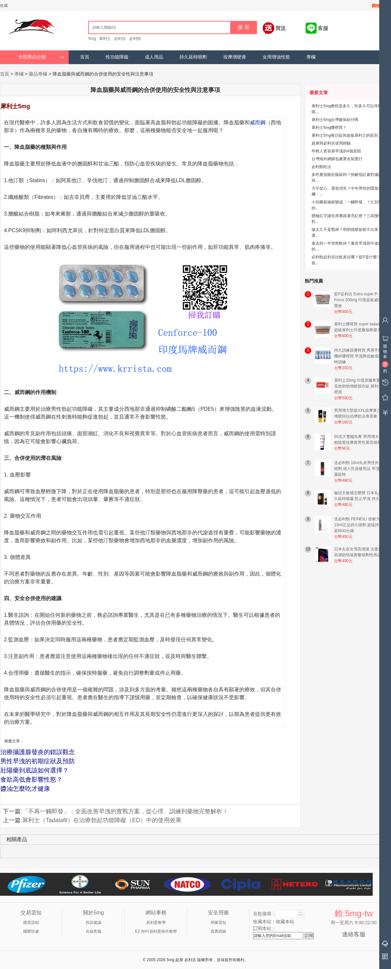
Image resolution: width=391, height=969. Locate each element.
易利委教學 (156, 922)
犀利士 (105, 38)
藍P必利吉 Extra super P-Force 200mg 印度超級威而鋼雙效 (360, 300)
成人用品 (154, 57)
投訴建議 (93, 922)
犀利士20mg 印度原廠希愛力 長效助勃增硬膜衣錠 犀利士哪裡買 (360, 386)
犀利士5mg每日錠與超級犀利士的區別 (345, 135)
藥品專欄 (38, 74)
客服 (323, 28)
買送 (280, 28)
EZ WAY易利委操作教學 (156, 931)
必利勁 (135, 38)
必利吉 (120, 38)
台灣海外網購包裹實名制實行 (337, 159)
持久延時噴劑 (193, 57)
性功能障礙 (117, 57)
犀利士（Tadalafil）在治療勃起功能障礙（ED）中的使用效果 (101, 820)
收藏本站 (285, 921)
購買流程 (31, 922)
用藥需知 (218, 922)
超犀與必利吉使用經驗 (331, 143)
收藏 (4, 5)
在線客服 (93, 931)
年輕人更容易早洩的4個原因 (336, 151)
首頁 (84, 57)
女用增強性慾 (276, 57)
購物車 (378, 5)
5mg (92, 38)
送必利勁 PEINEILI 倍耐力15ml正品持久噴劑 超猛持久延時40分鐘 (358, 525)
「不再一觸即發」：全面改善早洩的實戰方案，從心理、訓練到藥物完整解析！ (125, 811)
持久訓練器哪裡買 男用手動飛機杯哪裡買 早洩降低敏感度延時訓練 (360, 356)
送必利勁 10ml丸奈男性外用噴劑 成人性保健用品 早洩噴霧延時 (358, 468)
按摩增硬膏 (234, 57)
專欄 (310, 57)
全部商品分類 (41, 57)
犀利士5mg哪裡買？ (329, 127)
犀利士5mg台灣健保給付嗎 (335, 119)
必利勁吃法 (321, 166)
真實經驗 (218, 931)
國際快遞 (31, 931)
